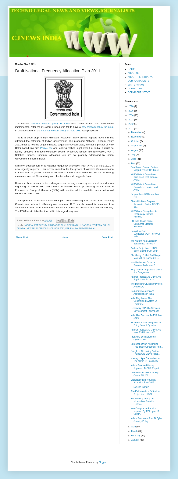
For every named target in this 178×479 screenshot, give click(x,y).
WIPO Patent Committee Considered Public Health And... (145, 187)
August (135, 150)
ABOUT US (133, 73)
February (136, 435)
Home (65, 237)
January (135, 440)
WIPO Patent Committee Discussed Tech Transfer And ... (144, 177)
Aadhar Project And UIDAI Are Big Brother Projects (146, 278)
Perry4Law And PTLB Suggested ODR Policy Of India (145, 234)
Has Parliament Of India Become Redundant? (143, 263)
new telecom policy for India (97, 127)
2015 (131, 110)
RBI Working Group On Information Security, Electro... (142, 401)
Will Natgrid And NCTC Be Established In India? (144, 242)
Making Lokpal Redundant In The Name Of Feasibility (145, 359)
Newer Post (22, 237)
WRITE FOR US (136, 84)
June (134, 159)
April (133, 426)
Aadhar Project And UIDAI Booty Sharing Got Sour (144, 249)
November (136, 136)
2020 (131, 106)
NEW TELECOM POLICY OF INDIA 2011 (45, 228)
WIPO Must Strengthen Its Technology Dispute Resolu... (144, 214)
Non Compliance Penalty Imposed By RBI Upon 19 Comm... (145, 411)
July (133, 154)
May (133, 163)
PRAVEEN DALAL (87, 228)
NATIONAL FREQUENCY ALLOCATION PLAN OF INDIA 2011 (52, 225)
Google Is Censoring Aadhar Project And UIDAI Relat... (145, 352)
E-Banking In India (140, 387)
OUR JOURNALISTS (138, 80)
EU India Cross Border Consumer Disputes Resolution (142, 224)
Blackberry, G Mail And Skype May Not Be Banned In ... (146, 256)
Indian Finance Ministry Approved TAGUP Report (145, 366)
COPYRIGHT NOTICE (139, 92)
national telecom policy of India (50, 123)
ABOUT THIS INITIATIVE (140, 77)
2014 (131, 115)
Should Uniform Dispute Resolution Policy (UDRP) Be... (145, 204)
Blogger (102, 462)
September (137, 145)
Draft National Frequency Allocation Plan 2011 (143, 381)
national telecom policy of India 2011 (61, 130)
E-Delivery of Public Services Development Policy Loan (145, 309)
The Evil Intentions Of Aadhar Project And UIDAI (145, 392)
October (135, 141)
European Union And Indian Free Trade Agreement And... (147, 345)
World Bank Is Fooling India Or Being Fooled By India (146, 324)
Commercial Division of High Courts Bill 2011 (145, 374)
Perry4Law (46, 148)
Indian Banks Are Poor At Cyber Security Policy (147, 419)
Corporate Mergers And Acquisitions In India (142, 292)
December (136, 132)
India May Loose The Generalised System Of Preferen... (144, 301)
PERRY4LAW (72, 228)
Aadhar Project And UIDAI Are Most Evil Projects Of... (146, 331)
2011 (131, 128)
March (134, 431)
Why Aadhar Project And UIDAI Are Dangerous (146, 271)
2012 (131, 124)
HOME (131, 69)
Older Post (107, 237)
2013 (131, 119)
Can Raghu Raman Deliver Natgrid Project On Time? (145, 168)
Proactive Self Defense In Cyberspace (143, 338)
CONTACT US (135, 88)
